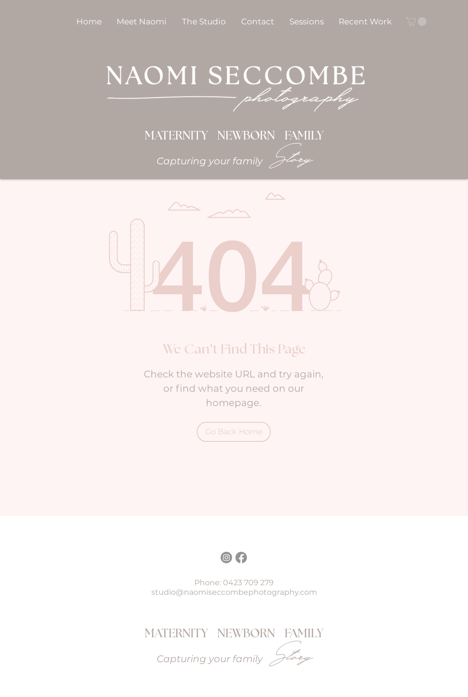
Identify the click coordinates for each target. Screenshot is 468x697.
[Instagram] (226, 557)
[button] (307, 21)
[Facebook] (241, 557)
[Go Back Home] (234, 432)
